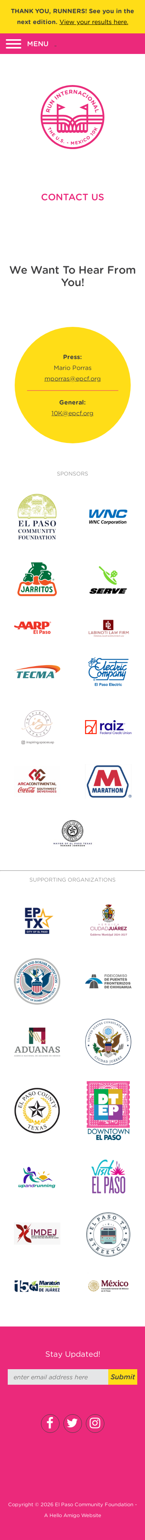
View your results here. (94, 22)
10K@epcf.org (72, 413)
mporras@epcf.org (72, 378)
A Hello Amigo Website (72, 1515)
